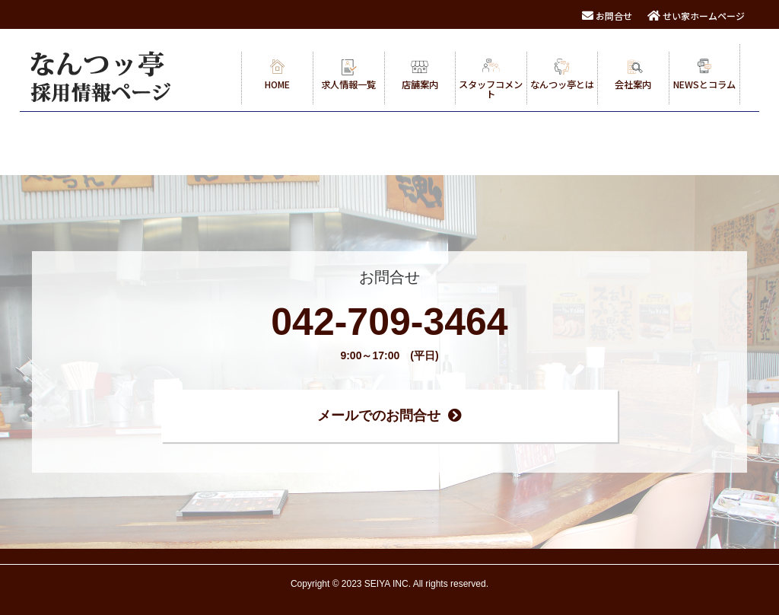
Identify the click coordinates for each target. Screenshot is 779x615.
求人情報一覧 (348, 75)
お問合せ (607, 15)
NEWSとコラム (704, 75)
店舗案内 (420, 75)
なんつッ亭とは (562, 75)
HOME (277, 75)
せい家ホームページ (696, 15)
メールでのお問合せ (389, 415)
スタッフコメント (491, 79)
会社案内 (633, 75)
